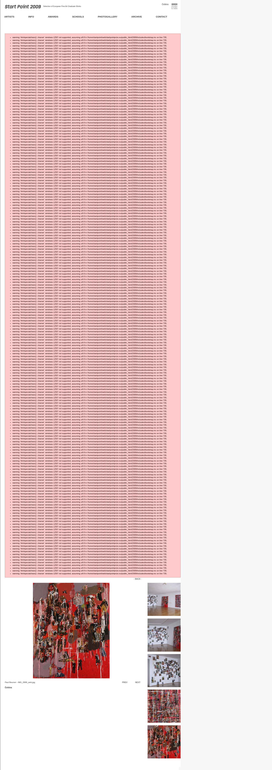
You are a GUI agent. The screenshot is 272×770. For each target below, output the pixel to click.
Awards (53, 16)
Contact (161, 16)
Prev (125, 682)
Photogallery (107, 16)
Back (137, 579)
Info (31, 16)
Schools (78, 16)
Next (137, 682)
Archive (136, 16)
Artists (9, 16)
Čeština (165, 4)
